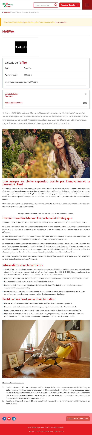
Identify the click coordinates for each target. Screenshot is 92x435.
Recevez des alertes (69, 5)
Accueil (13, 12)
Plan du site (59, 431)
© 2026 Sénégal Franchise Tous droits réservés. (46, 427)
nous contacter (60, 22)
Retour (7, 12)
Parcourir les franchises (25, 12)
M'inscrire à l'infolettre (78, 418)
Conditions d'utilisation (44, 431)
